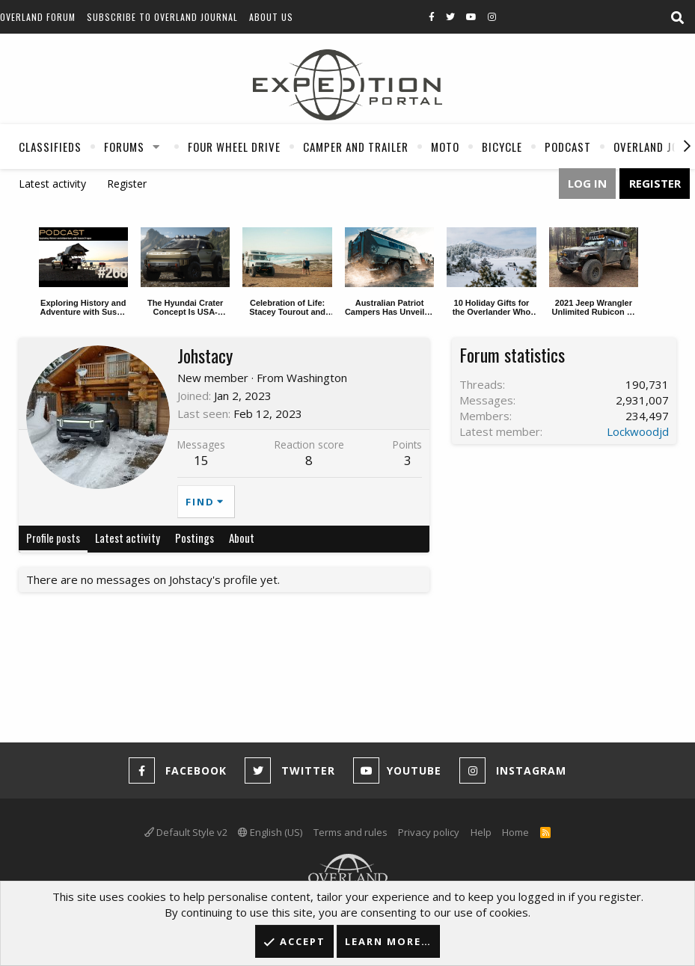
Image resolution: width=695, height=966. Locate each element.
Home (515, 832)
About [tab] (241, 537)
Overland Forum (38, 16)
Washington (317, 377)
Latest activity (52, 183)
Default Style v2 (185, 832)
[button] (156, 146)
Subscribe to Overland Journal (162, 16)
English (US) (270, 832)
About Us (271, 16)
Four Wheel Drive (234, 146)
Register (127, 183)
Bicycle (502, 146)
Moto (445, 146)
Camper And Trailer (355, 146)
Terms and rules (350, 832)
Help (481, 832)
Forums (124, 146)
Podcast (568, 146)
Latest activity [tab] (127, 537)
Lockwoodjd (638, 431)
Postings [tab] (194, 537)
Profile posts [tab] (53, 537)
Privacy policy (428, 832)
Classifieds (50, 146)
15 (201, 460)
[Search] (677, 18)
